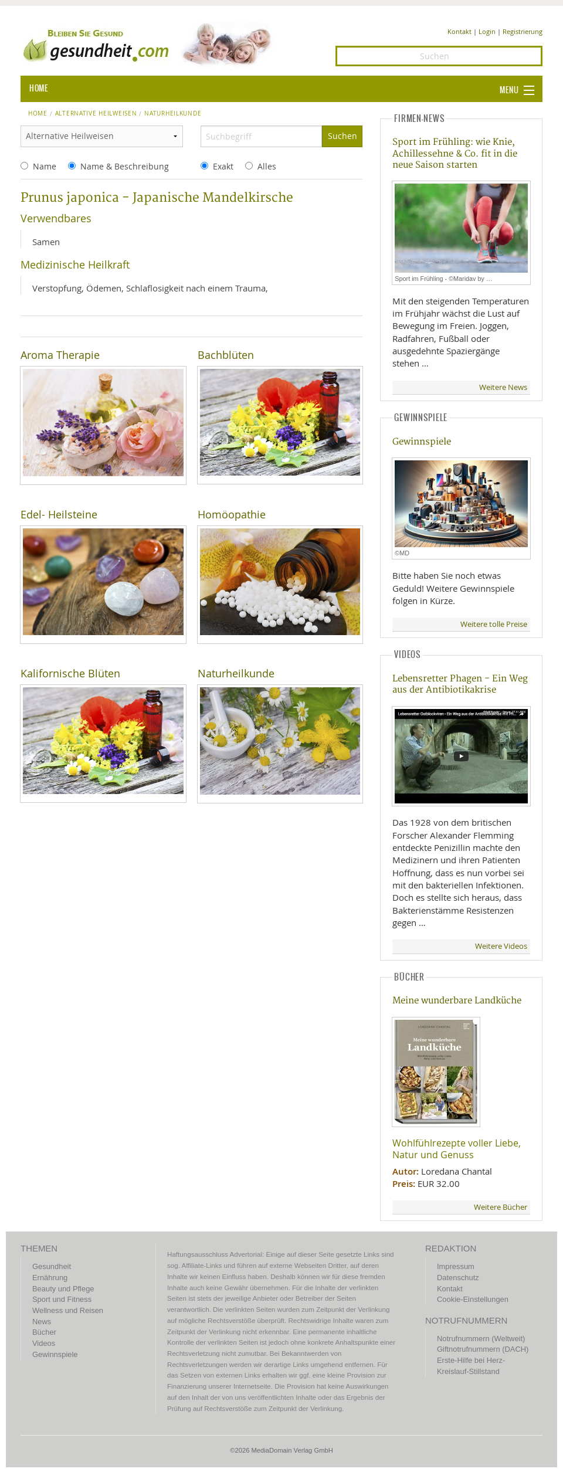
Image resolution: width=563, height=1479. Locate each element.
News (41, 1321)
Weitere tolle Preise (493, 624)
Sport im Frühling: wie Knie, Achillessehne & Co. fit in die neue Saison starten (454, 154)
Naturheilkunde (236, 673)
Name (44, 166)
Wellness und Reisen (67, 1310)
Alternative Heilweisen (96, 114)
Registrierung (522, 31)
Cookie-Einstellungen (472, 1299)
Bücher (44, 1332)
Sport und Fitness (61, 1299)
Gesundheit (51, 1266)
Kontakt (459, 31)
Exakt (223, 166)
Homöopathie (232, 514)
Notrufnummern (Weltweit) (481, 1338)
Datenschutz (458, 1277)
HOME (38, 88)
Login (487, 31)
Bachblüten (226, 355)
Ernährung (49, 1277)
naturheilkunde (172, 114)
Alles (266, 166)
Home (38, 114)
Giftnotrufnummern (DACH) (482, 1349)
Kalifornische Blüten (70, 673)
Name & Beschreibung (124, 166)
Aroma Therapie (60, 355)
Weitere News (503, 387)
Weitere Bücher (500, 1207)
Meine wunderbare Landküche (456, 1000)
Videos (43, 1343)
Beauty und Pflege (63, 1288)
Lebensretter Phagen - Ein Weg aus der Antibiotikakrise (460, 684)
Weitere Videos (501, 946)
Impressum (455, 1266)
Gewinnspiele (421, 441)
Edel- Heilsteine (59, 514)
